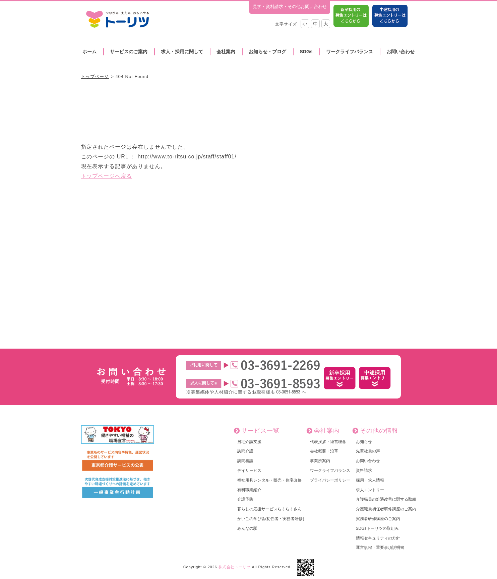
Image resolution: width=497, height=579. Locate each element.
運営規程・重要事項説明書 (380, 547)
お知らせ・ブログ (267, 51)
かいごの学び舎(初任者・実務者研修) (270, 518)
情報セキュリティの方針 (378, 538)
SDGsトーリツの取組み (377, 528)
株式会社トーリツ (235, 567)
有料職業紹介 (249, 490)
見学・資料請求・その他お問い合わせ (290, 6)
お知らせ (364, 441)
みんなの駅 (247, 528)
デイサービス (249, 470)
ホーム (89, 51)
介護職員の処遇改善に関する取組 (386, 499)
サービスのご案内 (128, 51)
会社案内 (225, 51)
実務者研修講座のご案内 (378, 518)
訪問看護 (245, 460)
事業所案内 (320, 460)
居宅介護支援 (249, 441)
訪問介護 (245, 451)
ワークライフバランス (349, 51)
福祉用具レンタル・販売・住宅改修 (269, 480)
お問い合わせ (400, 51)
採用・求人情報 (370, 480)
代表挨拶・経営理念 (328, 441)
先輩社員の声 (368, 451)
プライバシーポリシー (330, 480)
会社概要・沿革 (324, 451)
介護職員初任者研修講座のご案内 (386, 509)
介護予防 (245, 499)
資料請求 (364, 470)
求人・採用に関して (182, 51)
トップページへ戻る (106, 176)
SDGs (306, 51)
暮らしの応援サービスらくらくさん (269, 509)
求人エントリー (370, 490)
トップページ (95, 76)
